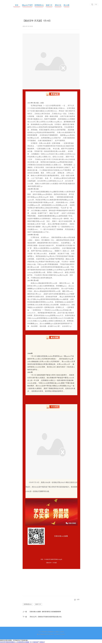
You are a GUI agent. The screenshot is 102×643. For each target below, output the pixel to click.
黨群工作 (38, 604)
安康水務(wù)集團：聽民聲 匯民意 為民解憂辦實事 (45, 611)
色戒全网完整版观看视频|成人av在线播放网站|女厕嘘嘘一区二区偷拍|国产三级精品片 (22, 642)
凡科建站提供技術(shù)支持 (45, 634)
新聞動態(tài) (28, 604)
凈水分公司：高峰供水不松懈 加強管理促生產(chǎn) (46, 616)
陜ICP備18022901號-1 (59, 634)
